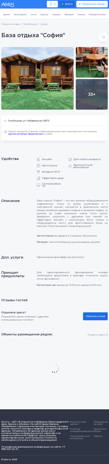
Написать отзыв (95, 316)
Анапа (81, 14)
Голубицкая (30, 24)
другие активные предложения (25, 134)
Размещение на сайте (101, 423)
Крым (6, 14)
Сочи (33, 14)
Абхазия (69, 14)
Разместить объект (100, 430)
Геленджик (20, 14)
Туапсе (44, 14)
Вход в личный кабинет (78, 423)
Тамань (56, 14)
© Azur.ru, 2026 (9, 459)
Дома (44, 24)
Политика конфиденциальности (82, 430)
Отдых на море (10, 24)
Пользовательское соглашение (80, 437)
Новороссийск (97, 14)
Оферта (98, 436)
